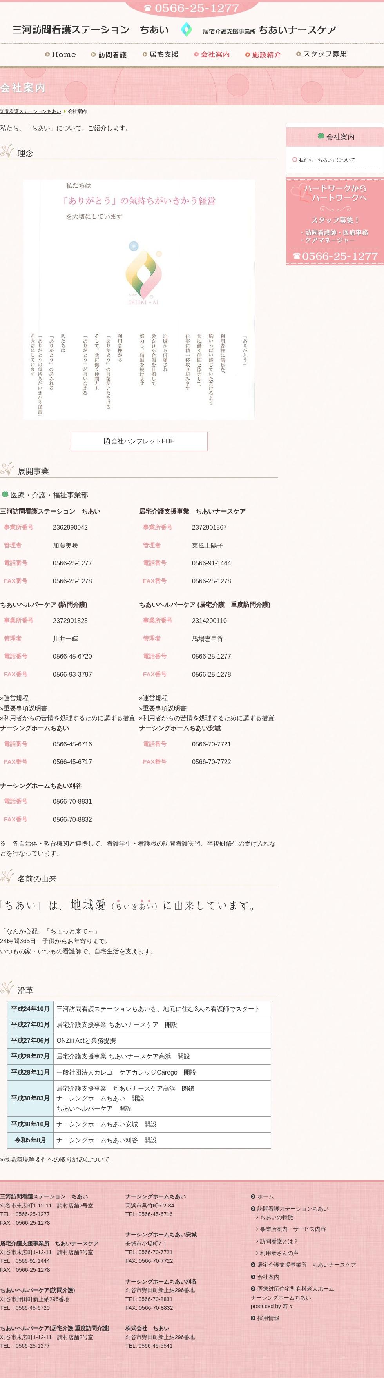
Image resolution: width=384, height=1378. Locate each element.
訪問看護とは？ (279, 1241)
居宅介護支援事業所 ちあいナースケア (306, 1265)
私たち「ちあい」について (327, 160)
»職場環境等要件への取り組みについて (55, 1159)
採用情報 (268, 1318)
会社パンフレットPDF (139, 441)
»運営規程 (14, 698)
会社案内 (268, 1277)
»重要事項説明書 (23, 708)
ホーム (265, 1196)
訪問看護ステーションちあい (30, 111)
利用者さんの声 (279, 1253)
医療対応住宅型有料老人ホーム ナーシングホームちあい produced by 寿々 (292, 1297)
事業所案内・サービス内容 (293, 1229)
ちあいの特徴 (276, 1217)
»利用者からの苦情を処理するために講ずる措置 (67, 718)
